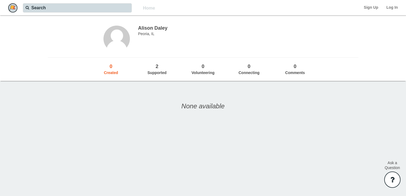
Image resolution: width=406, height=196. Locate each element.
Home (149, 8)
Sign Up (371, 7)
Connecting (249, 69)
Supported (157, 69)
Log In (392, 7)
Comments (295, 69)
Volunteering (203, 69)
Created (111, 69)
